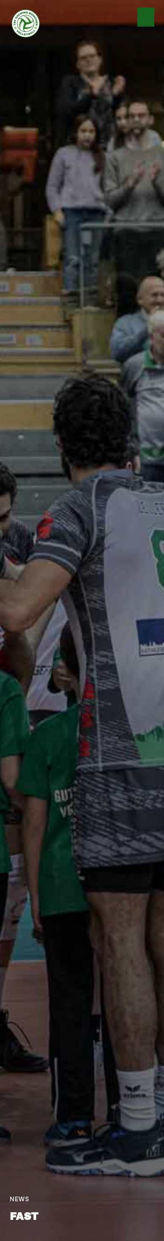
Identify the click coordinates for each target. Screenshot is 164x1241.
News (19, 1199)
